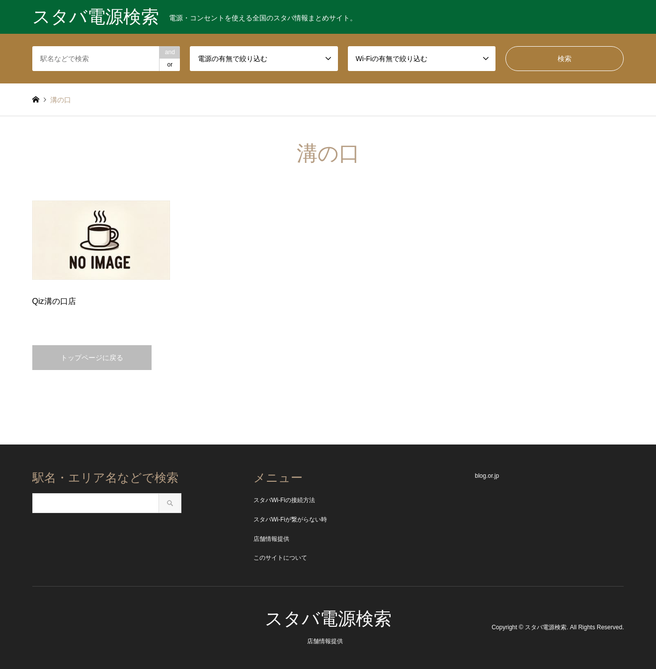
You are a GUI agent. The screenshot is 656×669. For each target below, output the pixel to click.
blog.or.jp (487, 475)
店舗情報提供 (271, 538)
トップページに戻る (92, 358)
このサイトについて (280, 557)
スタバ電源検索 (328, 618)
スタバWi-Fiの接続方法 (284, 500)
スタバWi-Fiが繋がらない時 (290, 519)
